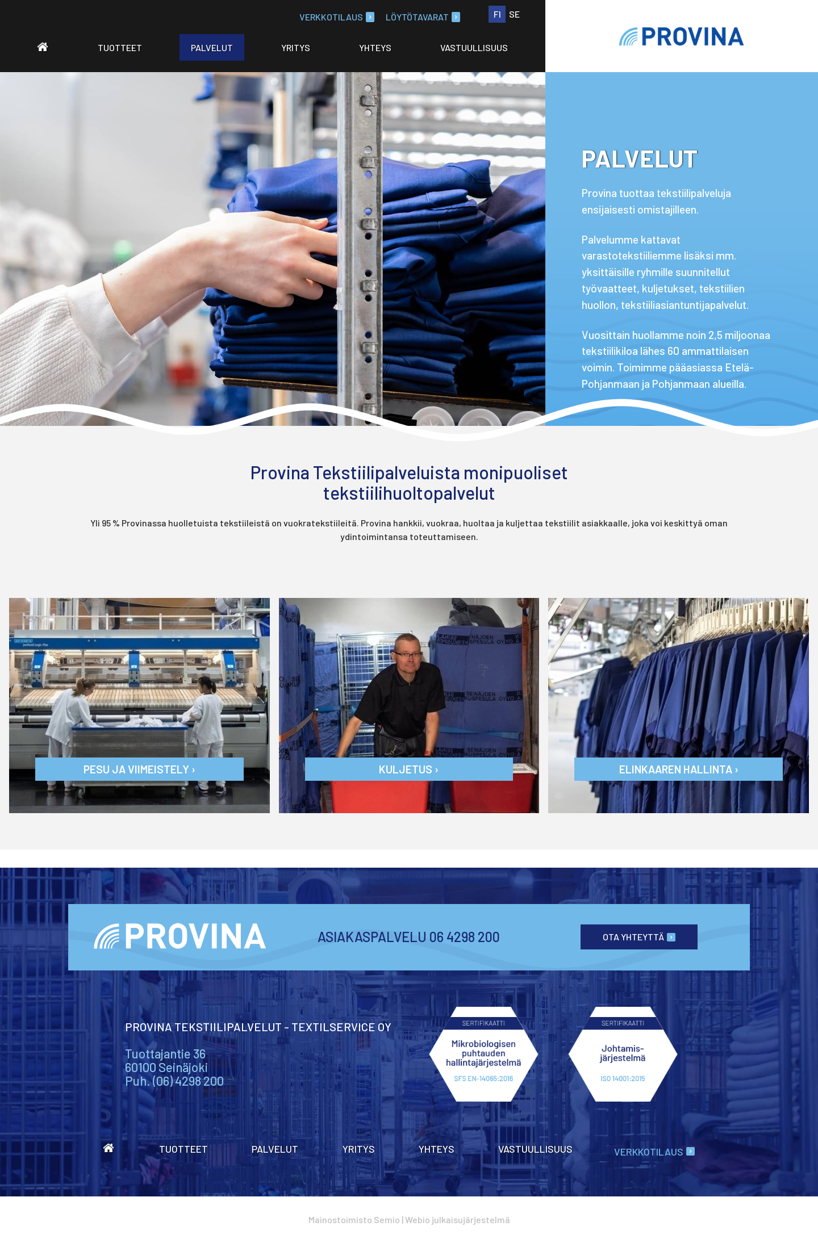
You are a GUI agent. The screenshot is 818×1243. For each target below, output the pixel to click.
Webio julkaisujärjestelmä (457, 1219)
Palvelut (212, 47)
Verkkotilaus (336, 16)
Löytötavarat (423, 16)
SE (514, 14)
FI (497, 14)
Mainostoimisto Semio (354, 1219)
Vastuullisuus (474, 47)
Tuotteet (120, 47)
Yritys (295, 47)
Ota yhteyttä (639, 936)
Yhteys (375, 47)
